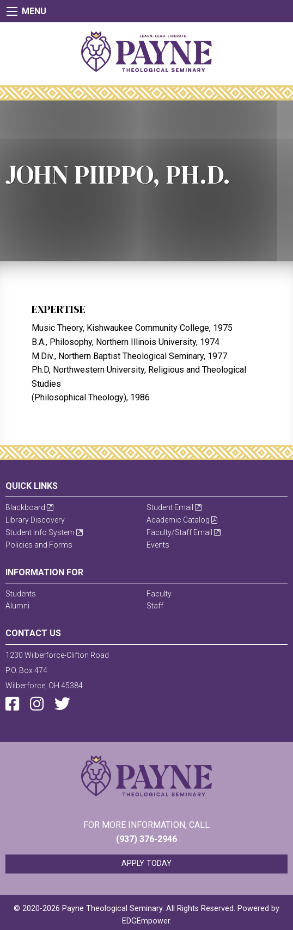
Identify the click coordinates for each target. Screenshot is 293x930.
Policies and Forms (38, 545)
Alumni (17, 605)
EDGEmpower (146, 921)
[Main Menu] (12, 11)
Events (157, 545)
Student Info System (44, 532)
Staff (154, 605)
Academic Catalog (181, 520)
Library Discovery (35, 520)
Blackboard (29, 507)
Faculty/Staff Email (183, 532)
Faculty (159, 593)
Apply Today (146, 863)
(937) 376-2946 (146, 839)
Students (20, 593)
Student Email (174, 507)
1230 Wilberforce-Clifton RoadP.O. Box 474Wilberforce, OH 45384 (57, 670)
